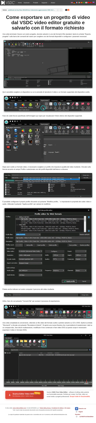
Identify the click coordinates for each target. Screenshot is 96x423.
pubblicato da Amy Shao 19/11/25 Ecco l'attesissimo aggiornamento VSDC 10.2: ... (31, 10)
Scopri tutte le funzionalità (80, 396)
